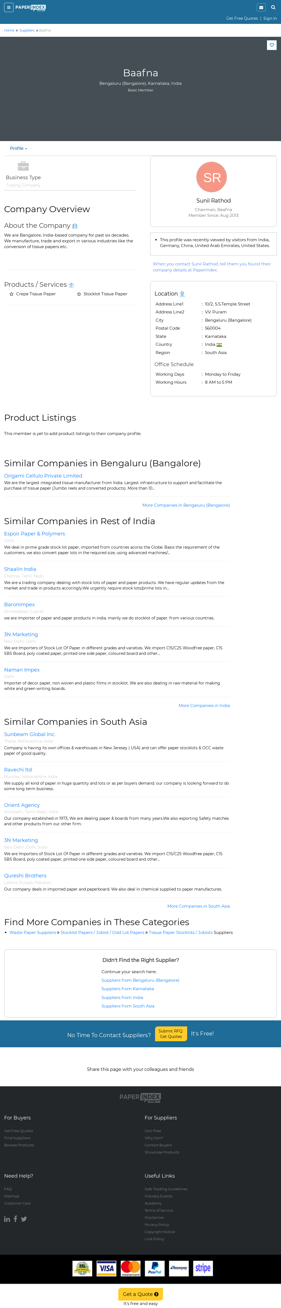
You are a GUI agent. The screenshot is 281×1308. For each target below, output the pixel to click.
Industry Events (158, 1190)
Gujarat (36, 611)
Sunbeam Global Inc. (29, 734)
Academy (153, 1197)
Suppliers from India (122, 997)
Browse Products (19, 1140)
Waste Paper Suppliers (33, 932)
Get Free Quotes (242, 18)
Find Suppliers (17, 1132)
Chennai (12, 576)
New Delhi (14, 641)
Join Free (153, 1125)
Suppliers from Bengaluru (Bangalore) (140, 980)
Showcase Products (162, 1147)
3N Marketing (21, 634)
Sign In (270, 18)
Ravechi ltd (18, 770)
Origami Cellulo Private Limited (43, 476)
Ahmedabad (15, 611)
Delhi (9, 540)
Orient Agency (22, 805)
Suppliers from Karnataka (128, 988)
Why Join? (154, 1132)
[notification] (261, 7)
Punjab (26, 882)
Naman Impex (22, 670)
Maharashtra (30, 741)
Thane (10, 741)
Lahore (10, 882)
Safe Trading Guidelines (166, 1183)
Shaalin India (20, 569)
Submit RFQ (171, 1034)
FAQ (8, 1183)
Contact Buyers (158, 1140)
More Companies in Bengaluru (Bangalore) (186, 505)
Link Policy (154, 1233)
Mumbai (12, 776)
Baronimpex (19, 605)
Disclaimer (154, 1212)
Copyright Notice (160, 1226)
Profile (18, 148)
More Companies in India (204, 705)
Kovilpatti (13, 811)
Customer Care (17, 1197)
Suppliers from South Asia (128, 1006)
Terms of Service (159, 1205)
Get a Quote (140, 1294)
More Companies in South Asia (198, 906)
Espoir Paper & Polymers (34, 534)
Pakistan (43, 882)
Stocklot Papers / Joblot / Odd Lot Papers (102, 932)
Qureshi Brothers (25, 876)
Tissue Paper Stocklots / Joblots (191, 932)
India (48, 741)
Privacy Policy (157, 1219)
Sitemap (11, 1190)
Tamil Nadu (33, 576)
